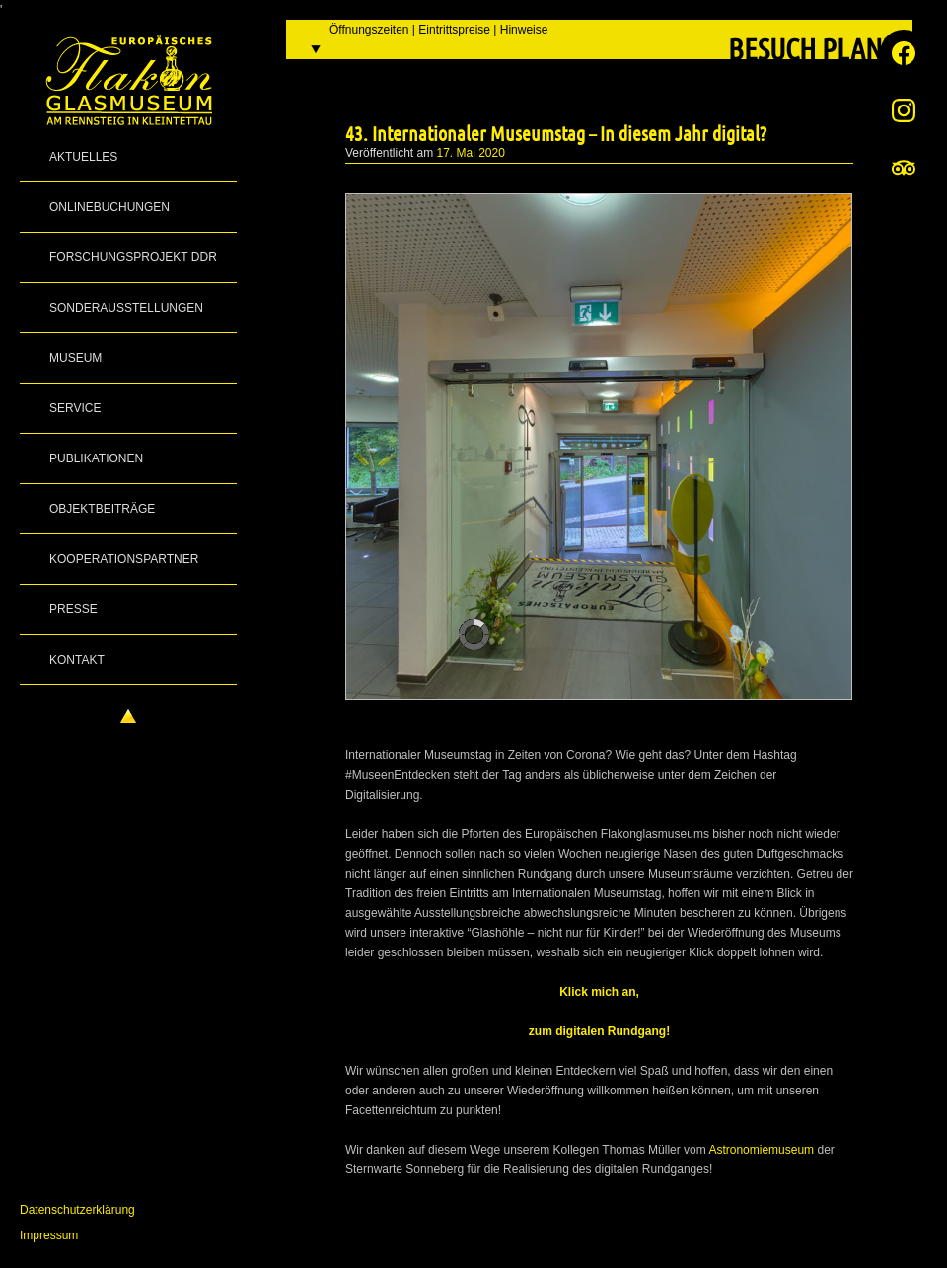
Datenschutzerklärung (77, 1210)
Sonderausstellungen (126, 308)
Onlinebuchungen (109, 207)
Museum (75, 358)
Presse (73, 609)
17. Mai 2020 (471, 153)
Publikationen (96, 458)
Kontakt (77, 660)
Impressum (49, 1235)
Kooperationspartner (123, 559)
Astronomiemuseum (761, 1150)
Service (75, 408)
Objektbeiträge (102, 509)
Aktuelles (83, 157)
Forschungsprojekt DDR (133, 257)
